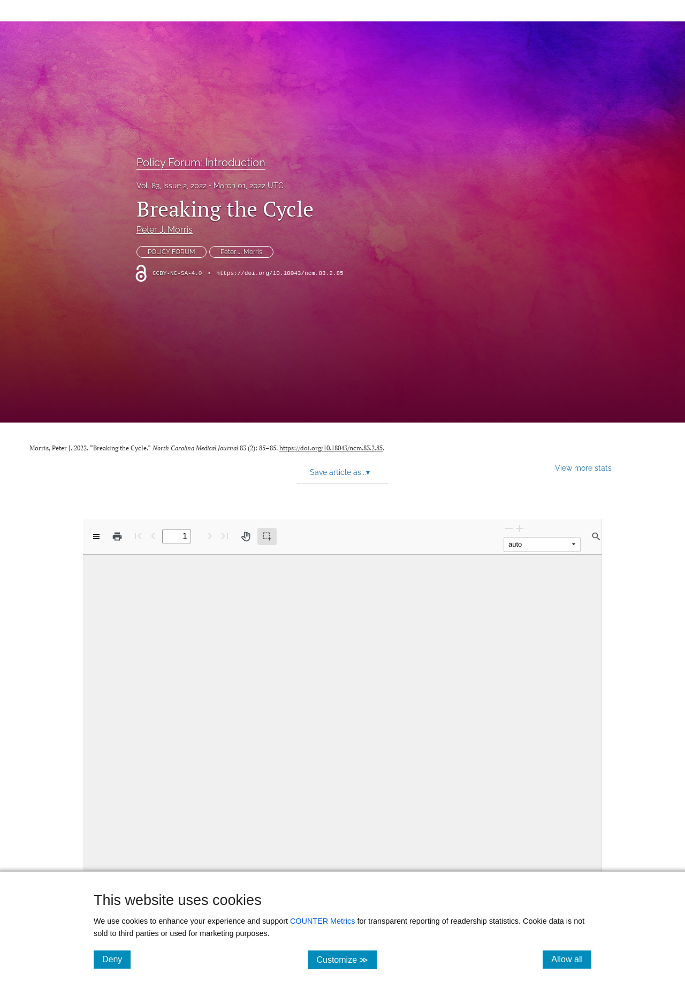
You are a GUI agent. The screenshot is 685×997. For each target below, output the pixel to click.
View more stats (583, 467)
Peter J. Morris (164, 230)
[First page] (138, 535)
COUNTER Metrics (322, 921)
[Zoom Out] (509, 528)
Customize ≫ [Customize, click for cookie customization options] (346, 959)
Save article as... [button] (340, 472)
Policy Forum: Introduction (200, 162)
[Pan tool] (245, 536)
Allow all (571, 959)
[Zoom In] (519, 528)
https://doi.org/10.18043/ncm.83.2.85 (280, 273)
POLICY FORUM (171, 252)
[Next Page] (209, 535)
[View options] (96, 536)
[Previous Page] (153, 535)
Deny (116, 959)
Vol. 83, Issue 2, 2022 (171, 185)
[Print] (117, 536)
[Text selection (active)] (267, 536)
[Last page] (224, 535)
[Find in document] (596, 536)
